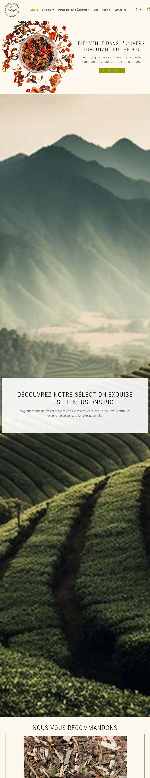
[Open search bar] (141, 10)
